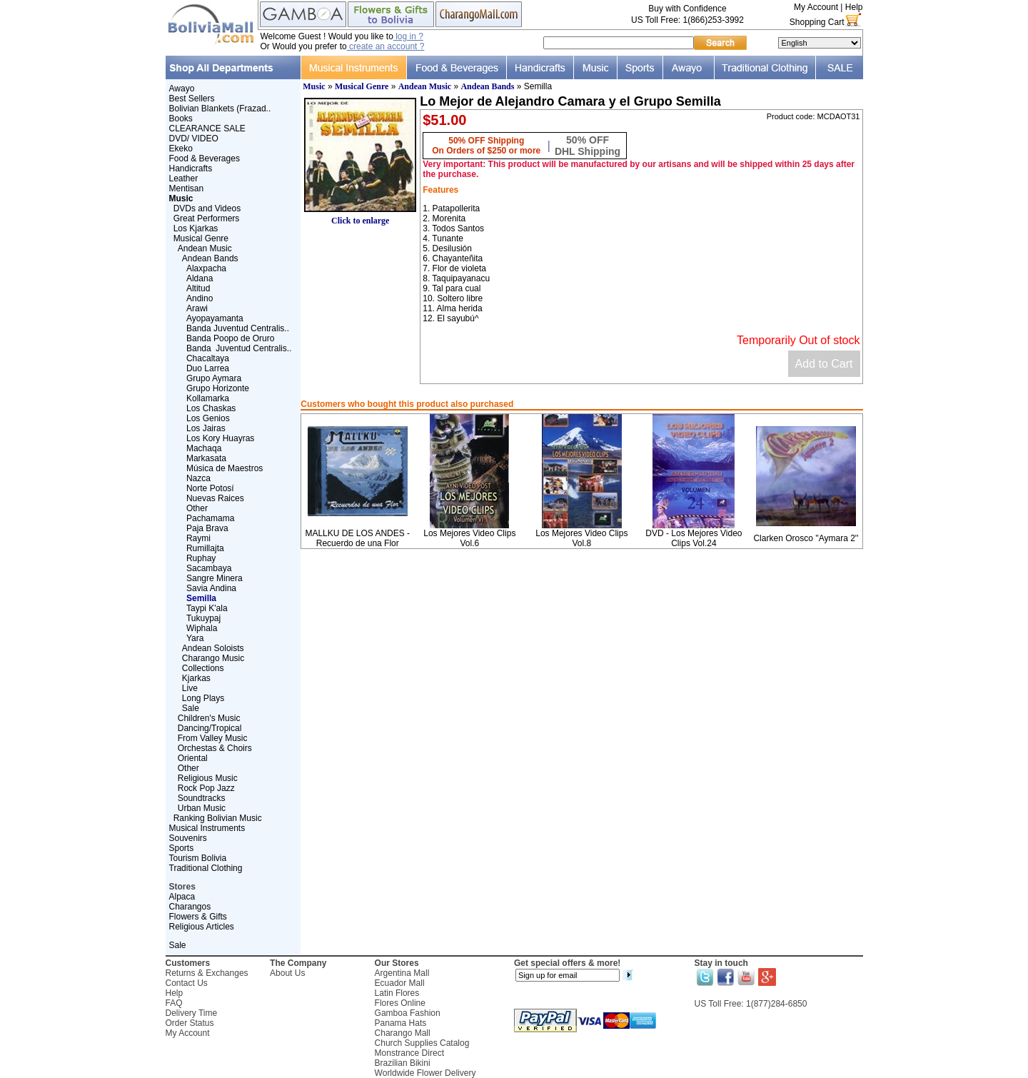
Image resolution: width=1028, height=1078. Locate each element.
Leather (183, 178)
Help (854, 7)
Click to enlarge (360, 217)
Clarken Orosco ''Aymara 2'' (805, 538)
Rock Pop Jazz (206, 788)
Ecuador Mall (400, 983)
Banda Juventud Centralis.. (237, 328)
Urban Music (202, 808)
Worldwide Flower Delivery (425, 1073)
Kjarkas (196, 678)
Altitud (198, 288)
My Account (816, 7)
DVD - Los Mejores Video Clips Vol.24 (693, 538)
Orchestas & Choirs (215, 748)
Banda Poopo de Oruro (230, 338)
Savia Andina (211, 588)
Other (197, 508)
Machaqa (203, 448)
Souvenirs (188, 838)
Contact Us (187, 983)
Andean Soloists (213, 648)
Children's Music (209, 718)
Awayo (182, 89)
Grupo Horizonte (217, 388)
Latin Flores (397, 993)
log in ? (408, 36)
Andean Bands (210, 258)
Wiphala (201, 628)
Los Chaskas (211, 408)
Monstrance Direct (409, 1053)
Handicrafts (191, 168)
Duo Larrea (207, 368)
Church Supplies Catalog (422, 1043)
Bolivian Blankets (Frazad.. (220, 109)
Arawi (197, 308)
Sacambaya (208, 568)
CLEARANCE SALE (207, 129)
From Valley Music (213, 738)
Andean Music (205, 248)
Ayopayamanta (214, 318)
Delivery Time (192, 1013)
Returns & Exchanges (207, 973)
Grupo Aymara (213, 378)
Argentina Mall (402, 973)
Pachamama (210, 518)
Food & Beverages (204, 158)
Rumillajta (205, 548)
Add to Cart (824, 364)
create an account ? (386, 46)
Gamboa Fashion (407, 1013)
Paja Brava (207, 528)
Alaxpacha (206, 268)
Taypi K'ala (207, 608)
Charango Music (213, 658)
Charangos (190, 907)
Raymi (198, 538)
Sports (181, 848)
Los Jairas (206, 428)
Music (314, 86)
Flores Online (400, 1003)
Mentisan (186, 188)
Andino (199, 298)
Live (190, 688)
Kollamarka (207, 398)
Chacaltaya (207, 358)
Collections (203, 668)
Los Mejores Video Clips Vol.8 (581, 538)
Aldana (199, 278)
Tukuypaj (203, 618)
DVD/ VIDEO (193, 138)
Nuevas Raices (215, 498)
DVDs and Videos (207, 208)
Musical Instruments (207, 828)
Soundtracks (202, 798)
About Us (287, 973)
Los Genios (208, 418)
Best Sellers (192, 99)
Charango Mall (402, 1033)
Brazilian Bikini (402, 1063)
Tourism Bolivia (198, 858)
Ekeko (181, 148)
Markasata (206, 458)
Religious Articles (201, 927)
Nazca (198, 478)
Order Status (190, 1023)
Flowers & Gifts (198, 917)
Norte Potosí (210, 488)
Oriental (193, 758)
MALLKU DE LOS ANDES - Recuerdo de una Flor (357, 538)
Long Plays (203, 698)
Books (181, 119)
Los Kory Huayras (220, 438)
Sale (190, 708)
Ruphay (201, 558)
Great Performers (206, 218)
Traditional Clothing (206, 868)
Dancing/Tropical (210, 728)
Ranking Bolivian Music (217, 818)
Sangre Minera (214, 578)
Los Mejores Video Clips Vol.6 (469, 538)
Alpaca (182, 897)
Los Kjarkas (195, 228)
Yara (194, 638)
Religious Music (208, 778)
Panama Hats (401, 1023)
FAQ (174, 1003)
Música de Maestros (224, 468)
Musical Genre (200, 238)
